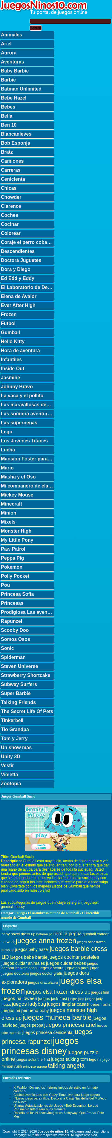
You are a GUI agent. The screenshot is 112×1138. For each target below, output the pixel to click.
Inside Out (12, 368)
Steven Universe (19, 666)
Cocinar (10, 224)
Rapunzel (11, 621)
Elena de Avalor (18, 296)
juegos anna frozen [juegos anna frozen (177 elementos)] (46, 941)
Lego (6, 431)
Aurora (8, 52)
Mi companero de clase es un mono (27, 485)
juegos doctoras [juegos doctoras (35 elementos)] (15, 973)
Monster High (16, 531)
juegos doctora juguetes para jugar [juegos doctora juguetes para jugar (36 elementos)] (68, 968)
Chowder (11, 197)
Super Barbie (16, 693)
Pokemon (11, 567)
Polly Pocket (15, 576)
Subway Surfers (19, 684)
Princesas (12, 603)
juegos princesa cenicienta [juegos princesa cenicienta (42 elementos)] (47, 1032)
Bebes (8, 106)
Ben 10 (8, 125)
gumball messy (13, 907)
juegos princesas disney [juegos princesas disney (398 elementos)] (40, 1046)
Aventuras (12, 61)
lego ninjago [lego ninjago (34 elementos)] (99, 1059)
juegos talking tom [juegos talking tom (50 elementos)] (69, 1059)
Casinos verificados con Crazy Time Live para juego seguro (56, 1094)
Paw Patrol (13, 549)
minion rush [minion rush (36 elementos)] (11, 1066)
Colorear (11, 233)
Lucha (8, 449)
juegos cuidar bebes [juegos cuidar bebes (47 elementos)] (66, 963)
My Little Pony (17, 540)
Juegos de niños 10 (53, 1131)
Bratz (7, 152)
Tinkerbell (12, 720)
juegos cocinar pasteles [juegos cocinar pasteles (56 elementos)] (73, 957)
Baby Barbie (15, 70)
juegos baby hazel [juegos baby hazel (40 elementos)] (32, 949)
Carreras (11, 170)
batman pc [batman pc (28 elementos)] (44, 934)
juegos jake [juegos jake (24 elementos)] (76, 999)
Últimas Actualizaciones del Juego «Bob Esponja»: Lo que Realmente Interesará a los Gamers (55, 1107)
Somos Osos (15, 639)
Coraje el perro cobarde (27, 242)
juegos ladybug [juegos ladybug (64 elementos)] (29, 1004)
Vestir (7, 765)
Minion (8, 512)
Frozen (8, 314)
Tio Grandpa (15, 729)
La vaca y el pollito (22, 395)
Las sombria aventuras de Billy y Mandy (27, 413)
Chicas (8, 188)
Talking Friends (18, 702)
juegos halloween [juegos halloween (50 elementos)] (19, 998)
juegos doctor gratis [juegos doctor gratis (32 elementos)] (46, 973)
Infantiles (11, 359)
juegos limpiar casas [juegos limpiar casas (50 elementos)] (68, 1004)
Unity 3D (10, 756)
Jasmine (10, 377)
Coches (9, 215)
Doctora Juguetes (21, 260)
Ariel (6, 43)
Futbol (8, 323)
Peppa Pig (12, 558)
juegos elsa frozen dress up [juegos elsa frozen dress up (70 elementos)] (58, 992)
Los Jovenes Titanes (24, 440)
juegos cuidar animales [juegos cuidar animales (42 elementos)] (23, 963)
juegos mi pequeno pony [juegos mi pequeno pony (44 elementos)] (25, 1010)
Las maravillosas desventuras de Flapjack (27, 404)
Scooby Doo (15, 630)
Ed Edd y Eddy (17, 278)
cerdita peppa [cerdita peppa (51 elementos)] (67, 933)
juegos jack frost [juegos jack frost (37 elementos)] (52, 998)
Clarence (11, 206)
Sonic (7, 648)
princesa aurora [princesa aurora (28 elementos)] (35, 1066)
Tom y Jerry (14, 738)
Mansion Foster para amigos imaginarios (27, 458)
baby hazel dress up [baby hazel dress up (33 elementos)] (18, 934)
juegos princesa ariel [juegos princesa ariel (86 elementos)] (70, 1025)
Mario (7, 467)
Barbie (8, 79)
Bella (6, 115)
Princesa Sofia (17, 594)
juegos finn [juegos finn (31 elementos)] (100, 992)
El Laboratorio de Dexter (27, 287)
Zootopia (11, 783)
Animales (11, 34)
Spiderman (13, 657)
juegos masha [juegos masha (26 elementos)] (100, 1004)
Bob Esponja (15, 143)
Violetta (9, 774)
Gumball (10, 332)
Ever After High (18, 305)
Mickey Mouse (17, 494)
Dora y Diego (15, 269)
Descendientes (18, 251)
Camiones (12, 161)
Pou (5, 585)
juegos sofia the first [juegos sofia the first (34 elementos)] (33, 1059)
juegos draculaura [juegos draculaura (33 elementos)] (43, 982)
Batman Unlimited (21, 88)
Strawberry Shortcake (25, 675)
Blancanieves (16, 134)
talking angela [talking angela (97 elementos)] (66, 1065)
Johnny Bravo (17, 386)
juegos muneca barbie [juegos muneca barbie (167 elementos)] (57, 1017)
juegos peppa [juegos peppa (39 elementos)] (31, 1025)
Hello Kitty (12, 341)
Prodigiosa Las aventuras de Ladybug (27, 612)
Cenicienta (13, 179)
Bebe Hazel (13, 97)
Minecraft (11, 503)
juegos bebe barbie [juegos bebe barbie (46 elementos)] (28, 957)
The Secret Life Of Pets (27, 711)
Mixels (8, 521)
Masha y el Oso (18, 476)
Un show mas (16, 747)
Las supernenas (19, 422)
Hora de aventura (20, 350)
